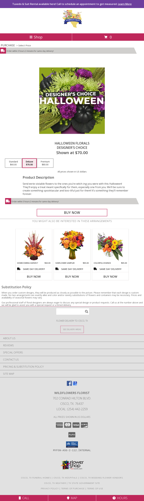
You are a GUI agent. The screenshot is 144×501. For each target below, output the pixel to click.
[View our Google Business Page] (74, 385)
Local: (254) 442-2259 (72, 409)
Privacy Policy (50, 488)
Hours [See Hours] (120, 498)
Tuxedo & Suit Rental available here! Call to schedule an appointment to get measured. (72, 4)
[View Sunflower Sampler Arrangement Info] (72, 245)
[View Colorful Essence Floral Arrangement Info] (110, 245)
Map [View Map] (72, 498)
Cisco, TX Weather (55, 483)
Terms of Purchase (73, 488)
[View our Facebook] (69, 385)
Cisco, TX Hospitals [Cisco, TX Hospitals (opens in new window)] (65, 477)
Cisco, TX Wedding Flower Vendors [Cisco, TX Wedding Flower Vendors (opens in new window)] (101, 477)
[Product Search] (72, 311)
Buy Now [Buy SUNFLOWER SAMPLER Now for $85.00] (72, 277)
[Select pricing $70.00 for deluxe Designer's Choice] (29, 163)
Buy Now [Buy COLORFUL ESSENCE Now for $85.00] (110, 277)
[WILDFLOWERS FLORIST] (72, 28)
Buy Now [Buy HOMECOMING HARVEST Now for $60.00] (34, 277)
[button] (72, 444)
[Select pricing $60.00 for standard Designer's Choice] (13, 163)
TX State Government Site (84, 483)
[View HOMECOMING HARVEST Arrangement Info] (34, 245)
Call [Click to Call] (24, 498)
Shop (35, 37)
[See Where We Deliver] (72, 329)
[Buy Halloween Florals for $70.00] (72, 212)
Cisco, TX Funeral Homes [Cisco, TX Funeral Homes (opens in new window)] (36, 477)
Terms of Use (95, 488)
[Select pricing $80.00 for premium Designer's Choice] (45, 163)
